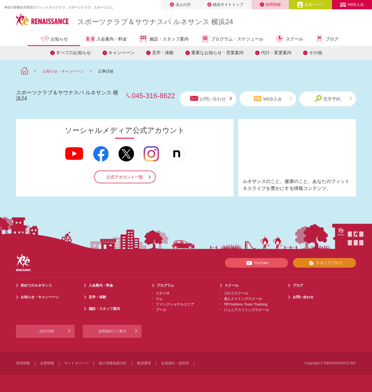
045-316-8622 (153, 96)
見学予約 (333, 98)
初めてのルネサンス (36, 285)
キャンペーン (121, 52)
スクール (289, 39)
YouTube (256, 263)
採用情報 (270, 4)
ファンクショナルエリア (175, 304)
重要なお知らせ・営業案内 (217, 52)
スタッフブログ (324, 263)
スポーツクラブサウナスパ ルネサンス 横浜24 (155, 22)
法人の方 (180, 4)
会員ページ (310, 4)
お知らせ (54, 39)
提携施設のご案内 (112, 331)
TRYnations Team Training (245, 304)
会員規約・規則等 (175, 363)
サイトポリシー (76, 363)
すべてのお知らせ (73, 52)
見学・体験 (163, 52)
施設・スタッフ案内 (164, 39)
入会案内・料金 (106, 39)
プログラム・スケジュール (231, 39)
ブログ (327, 39)
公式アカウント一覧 (124, 177)
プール (161, 310)
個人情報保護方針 (113, 363)
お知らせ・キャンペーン (63, 71)
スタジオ (163, 293)
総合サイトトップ (225, 4)
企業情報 (47, 363)
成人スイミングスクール (243, 299)
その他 (315, 52)
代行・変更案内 (276, 52)
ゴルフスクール (236, 293)
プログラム (165, 285)
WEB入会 (352, 4)
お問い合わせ (211, 98)
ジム (159, 299)
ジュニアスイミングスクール (246, 310)
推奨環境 (144, 363)
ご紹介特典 (45, 331)
